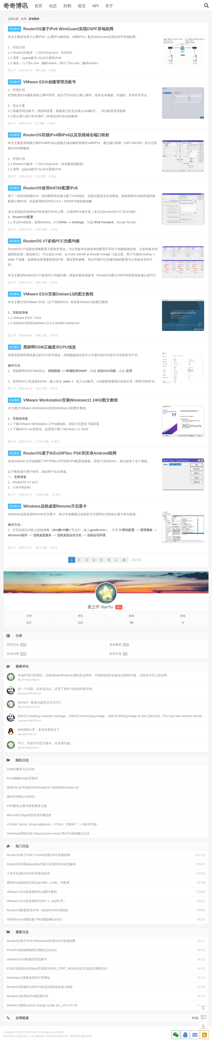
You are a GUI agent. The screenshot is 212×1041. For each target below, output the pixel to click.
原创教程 (14, 28)
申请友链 (198, 1018)
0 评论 (52, 70)
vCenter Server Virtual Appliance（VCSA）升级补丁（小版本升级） (53, 824)
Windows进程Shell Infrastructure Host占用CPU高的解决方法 (48, 833)
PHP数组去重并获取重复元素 (27, 806)
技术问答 (16, 654)
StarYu (60, 1032)
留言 (82, 6)
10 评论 (56, 494)
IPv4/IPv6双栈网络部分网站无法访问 (32, 950)
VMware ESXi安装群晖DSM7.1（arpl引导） (36, 901)
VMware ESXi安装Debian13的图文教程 (58, 294)
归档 (67, 6)
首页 (38, 6)
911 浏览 (40, 176)
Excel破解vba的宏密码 (22, 778)
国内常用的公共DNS (21, 796)
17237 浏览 (42, 441)
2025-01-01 (25, 547)
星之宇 (12, 70)
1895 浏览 (41, 335)
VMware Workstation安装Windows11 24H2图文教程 (70, 400)
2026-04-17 (25, 70)
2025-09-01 (25, 335)
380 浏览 (40, 70)
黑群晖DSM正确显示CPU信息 (49, 347)
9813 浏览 (41, 547)
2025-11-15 (25, 282)
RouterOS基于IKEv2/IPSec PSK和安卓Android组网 (69, 453)
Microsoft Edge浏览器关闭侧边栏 (29, 815)
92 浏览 (39, 123)
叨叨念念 (16, 645)
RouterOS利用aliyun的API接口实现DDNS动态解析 (41, 864)
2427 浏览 (41, 388)
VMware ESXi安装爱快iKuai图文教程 (32, 892)
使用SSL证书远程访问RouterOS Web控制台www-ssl (42, 787)
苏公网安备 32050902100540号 (49, 1036)
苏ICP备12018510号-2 (16, 1036)
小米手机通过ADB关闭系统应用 (28, 873)
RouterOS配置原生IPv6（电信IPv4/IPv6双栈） (38, 910)
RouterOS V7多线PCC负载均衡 (51, 241)
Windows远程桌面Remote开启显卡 (55, 506)
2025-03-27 (25, 494)
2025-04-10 (25, 441)
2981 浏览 (41, 282)
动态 (53, 6)
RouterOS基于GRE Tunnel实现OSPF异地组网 (38, 855)
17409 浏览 (42, 494)
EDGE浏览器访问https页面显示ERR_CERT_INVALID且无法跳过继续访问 (57, 968)
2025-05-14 (25, 388)
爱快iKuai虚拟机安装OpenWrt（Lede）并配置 (38, 882)
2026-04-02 (25, 123)
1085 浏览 (41, 229)
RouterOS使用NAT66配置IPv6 (50, 188)
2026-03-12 (25, 229)
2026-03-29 (25, 176)
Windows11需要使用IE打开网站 (28, 977)
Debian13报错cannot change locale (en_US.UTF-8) (42, 1005)
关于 (109, 6)
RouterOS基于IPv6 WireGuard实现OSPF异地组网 (68, 29)
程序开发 (118, 654)
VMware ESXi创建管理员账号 (49, 82)
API (95, 6)
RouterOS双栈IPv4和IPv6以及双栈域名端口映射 (66, 135)
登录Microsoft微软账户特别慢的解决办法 (34, 919)
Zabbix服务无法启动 (20, 769)
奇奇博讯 (15, 5)
